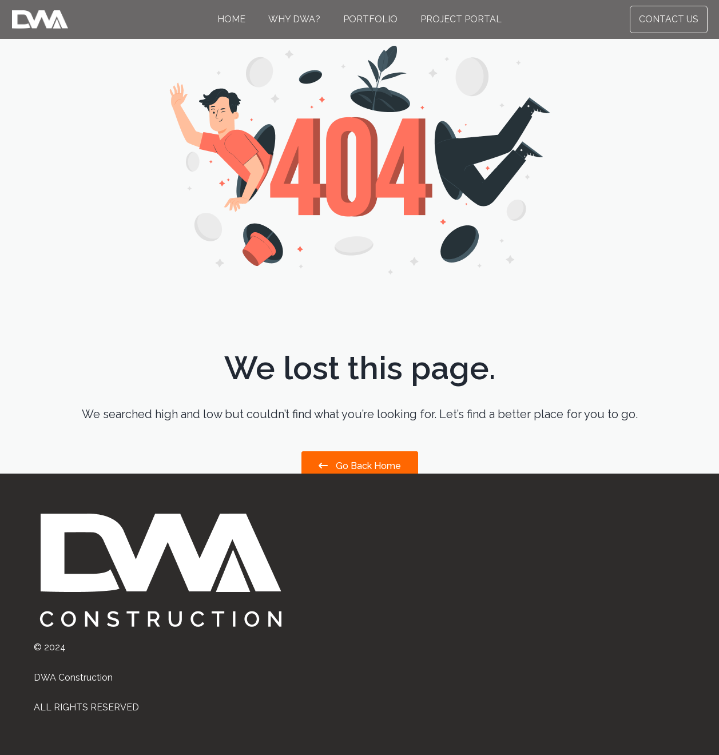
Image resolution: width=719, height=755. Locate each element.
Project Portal (461, 19)
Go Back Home (360, 465)
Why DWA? (294, 19)
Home (231, 19)
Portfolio (370, 19)
